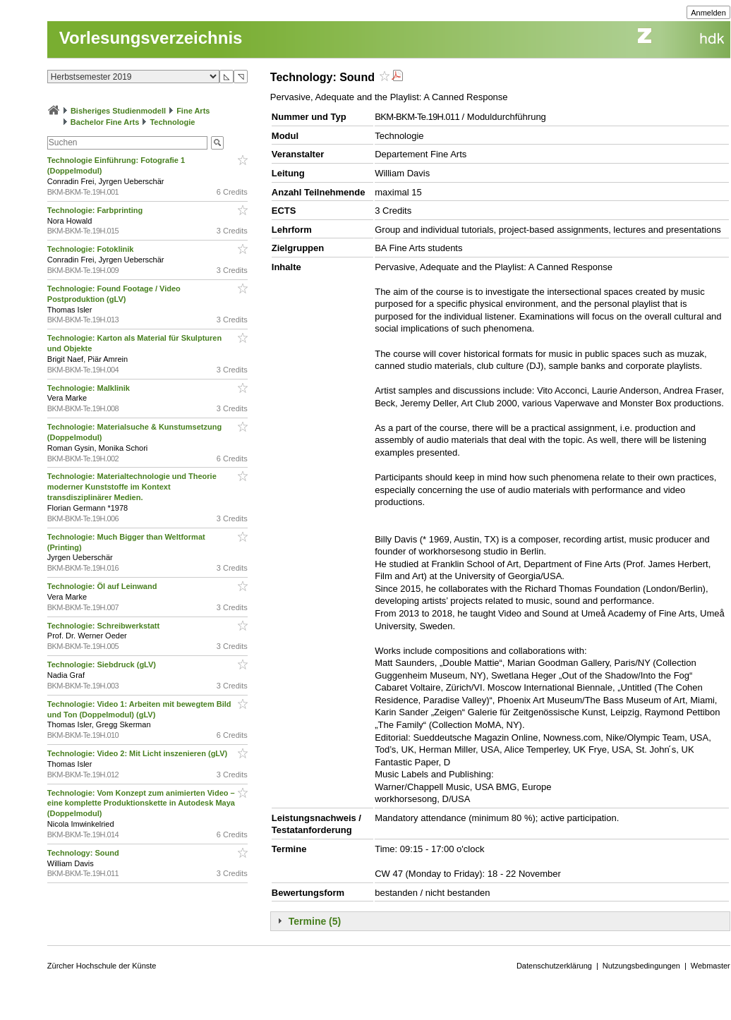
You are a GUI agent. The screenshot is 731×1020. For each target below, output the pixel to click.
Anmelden (708, 12)
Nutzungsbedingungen (641, 965)
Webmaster (710, 965)
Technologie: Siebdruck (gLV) (102, 664)
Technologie (172, 122)
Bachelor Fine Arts (105, 122)
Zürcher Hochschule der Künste (102, 965)
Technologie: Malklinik (89, 388)
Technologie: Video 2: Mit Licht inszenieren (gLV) (138, 753)
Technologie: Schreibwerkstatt (104, 625)
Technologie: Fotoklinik (91, 249)
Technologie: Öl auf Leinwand (103, 586)
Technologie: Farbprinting (96, 210)
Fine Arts (193, 111)
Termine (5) (315, 921)
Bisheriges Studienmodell (118, 111)
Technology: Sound (84, 853)
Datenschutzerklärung (554, 965)
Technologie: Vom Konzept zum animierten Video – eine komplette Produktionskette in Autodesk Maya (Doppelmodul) (141, 803)
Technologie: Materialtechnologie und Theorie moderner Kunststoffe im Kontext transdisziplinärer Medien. (132, 487)
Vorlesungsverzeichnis (151, 37)
